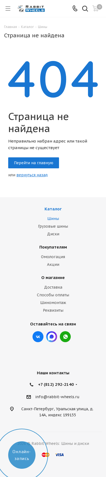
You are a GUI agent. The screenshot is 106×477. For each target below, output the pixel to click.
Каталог (53, 208)
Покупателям (53, 247)
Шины (53, 218)
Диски (53, 233)
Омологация (53, 256)
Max (51, 336)
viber (65, 336)
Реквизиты (53, 310)
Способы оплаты (53, 294)
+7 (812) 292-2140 (56, 384)
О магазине (53, 277)
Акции (53, 264)
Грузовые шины (53, 226)
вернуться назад (32, 174)
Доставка (53, 287)
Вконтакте (38, 336)
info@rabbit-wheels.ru (57, 396)
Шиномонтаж (53, 302)
